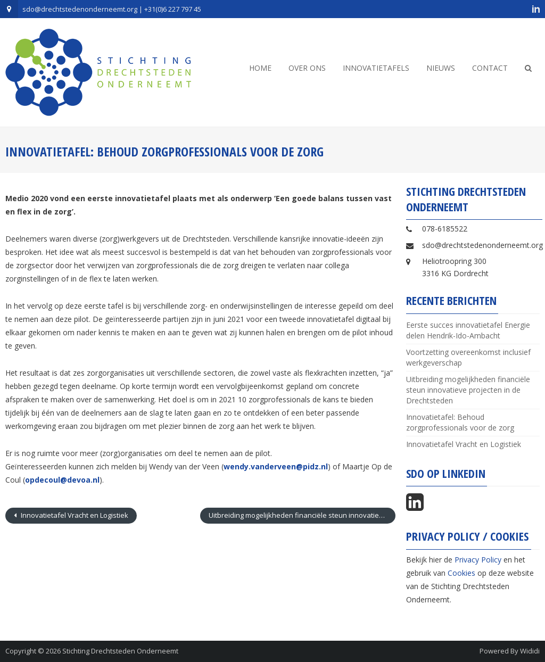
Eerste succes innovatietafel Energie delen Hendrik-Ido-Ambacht (468, 330)
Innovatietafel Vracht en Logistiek (73, 515)
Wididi (530, 651)
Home (260, 68)
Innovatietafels (376, 68)
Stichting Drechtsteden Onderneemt (120, 651)
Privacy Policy (478, 560)
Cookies (461, 573)
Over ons (307, 68)
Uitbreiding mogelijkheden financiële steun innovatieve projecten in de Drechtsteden (302, 515)
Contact (490, 68)
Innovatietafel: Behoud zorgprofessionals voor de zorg (460, 422)
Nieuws (440, 68)
